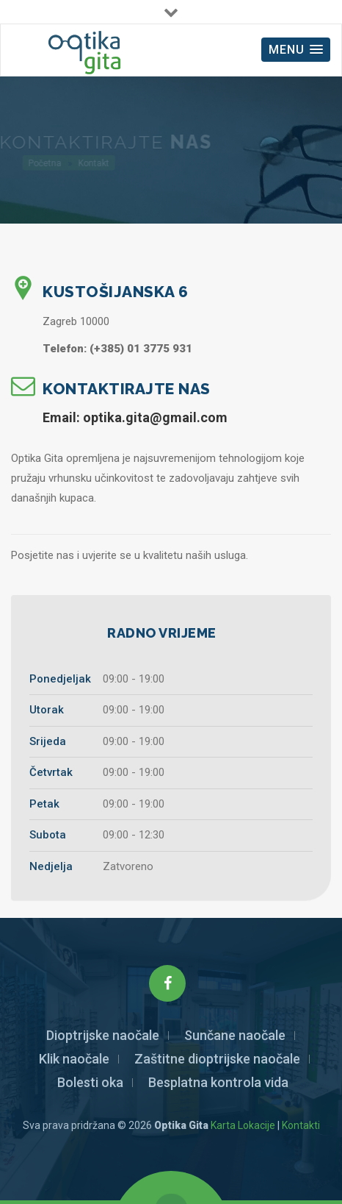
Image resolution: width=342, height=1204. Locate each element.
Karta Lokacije (243, 1125)
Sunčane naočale (234, 1035)
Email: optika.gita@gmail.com (135, 417)
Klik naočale (74, 1058)
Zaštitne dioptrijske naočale (217, 1058)
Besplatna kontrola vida (218, 1082)
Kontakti (301, 1125)
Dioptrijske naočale (102, 1035)
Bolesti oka (90, 1082)
